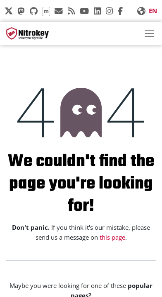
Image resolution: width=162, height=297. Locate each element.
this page (112, 237)
